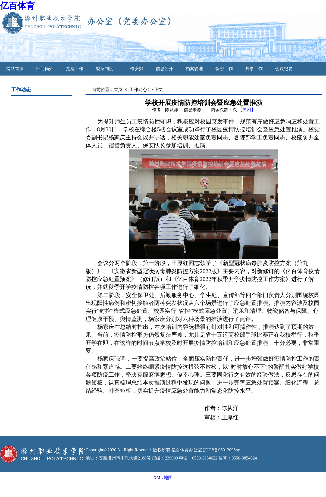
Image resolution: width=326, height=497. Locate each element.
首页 (118, 89)
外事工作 (254, 68)
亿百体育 (17, 6)
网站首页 (15, 68)
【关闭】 (246, 109)
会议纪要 (284, 68)
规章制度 (104, 68)
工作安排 (134, 68)
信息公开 (164, 68)
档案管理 (194, 68)
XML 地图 (163, 477)
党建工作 (74, 68)
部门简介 (45, 68)
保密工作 (224, 68)
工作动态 (138, 89)
